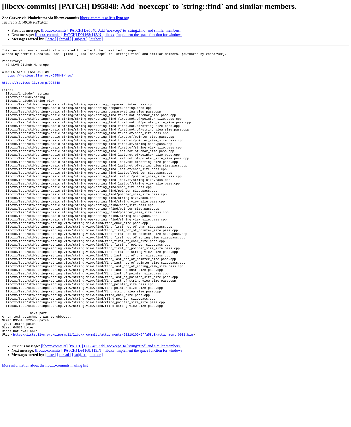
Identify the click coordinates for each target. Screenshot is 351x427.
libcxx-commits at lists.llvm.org (104, 18)
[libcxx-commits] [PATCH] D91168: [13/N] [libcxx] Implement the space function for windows (108, 35)
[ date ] (50, 39)
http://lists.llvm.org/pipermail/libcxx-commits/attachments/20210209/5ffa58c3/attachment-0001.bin (103, 392)
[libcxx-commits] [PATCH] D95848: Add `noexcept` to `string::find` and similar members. (111, 30)
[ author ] (96, 39)
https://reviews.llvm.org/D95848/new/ (39, 81)
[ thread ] (64, 39)
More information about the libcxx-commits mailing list (45, 423)
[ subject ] (80, 39)
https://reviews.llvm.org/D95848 (31, 90)
